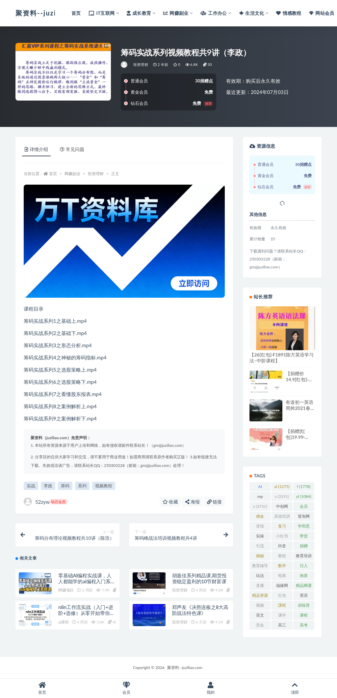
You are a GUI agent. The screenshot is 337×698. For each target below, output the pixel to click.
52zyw (45, 502)
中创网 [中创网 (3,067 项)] (282, 507)
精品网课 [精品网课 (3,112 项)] (304, 586)
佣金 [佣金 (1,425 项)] (260, 517)
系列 (82, 485)
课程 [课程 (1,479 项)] (303, 616)
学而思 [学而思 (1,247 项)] (304, 527)
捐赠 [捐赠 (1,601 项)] (303, 547)
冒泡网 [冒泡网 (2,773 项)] (304, 517)
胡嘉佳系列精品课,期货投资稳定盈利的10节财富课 (199, 578)
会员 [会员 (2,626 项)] (303, 507)
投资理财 (140, 64)
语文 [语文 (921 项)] (260, 616)
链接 (214, 501)
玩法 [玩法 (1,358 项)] (260, 576)
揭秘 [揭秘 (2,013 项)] (260, 557)
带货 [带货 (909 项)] (303, 537)
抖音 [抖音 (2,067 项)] (281, 547)
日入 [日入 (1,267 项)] (303, 566)
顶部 (295, 688)
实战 (31, 485)
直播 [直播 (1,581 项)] (260, 586)
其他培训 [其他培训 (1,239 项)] (282, 517)
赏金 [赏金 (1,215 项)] (260, 626)
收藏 (170, 501)
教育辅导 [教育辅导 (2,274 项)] (260, 566)
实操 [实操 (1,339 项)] (260, 537)
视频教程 (103, 485)
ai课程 (63, 622)
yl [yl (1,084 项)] (303, 496)
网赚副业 (72, 173)
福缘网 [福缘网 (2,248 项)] (282, 586)
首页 (53, 173)
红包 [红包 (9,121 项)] (281, 596)
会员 (126, 688)
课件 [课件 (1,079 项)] (281, 616)
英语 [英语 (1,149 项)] (303, 596)
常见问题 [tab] (72, 149)
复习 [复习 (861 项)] (281, 527)
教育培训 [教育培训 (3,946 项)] (304, 557)
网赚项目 (66, 590)
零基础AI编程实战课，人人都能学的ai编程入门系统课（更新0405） (87, 581)
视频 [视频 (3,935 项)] (260, 606)
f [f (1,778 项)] (303, 486)
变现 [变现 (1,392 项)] (260, 527)
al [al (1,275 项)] (282, 486)
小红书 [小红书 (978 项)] (282, 537)
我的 (210, 688)
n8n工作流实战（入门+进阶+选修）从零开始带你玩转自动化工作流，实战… (86, 613)
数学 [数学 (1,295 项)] (281, 566)
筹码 (65, 485)
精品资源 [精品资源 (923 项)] (260, 596)
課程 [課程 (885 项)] (281, 606)
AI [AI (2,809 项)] (260, 487)
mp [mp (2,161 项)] (260, 497)
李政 (48, 485)
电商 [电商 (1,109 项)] (281, 576)
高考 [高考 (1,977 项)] (303, 626)
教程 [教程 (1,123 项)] (281, 557)
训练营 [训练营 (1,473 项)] (304, 606)
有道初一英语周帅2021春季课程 (300, 408)
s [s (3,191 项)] (282, 496)
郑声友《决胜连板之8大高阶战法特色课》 (200, 610)
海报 (192, 501)
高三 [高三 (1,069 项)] (281, 626)
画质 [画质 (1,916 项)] (303, 576)
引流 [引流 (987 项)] (260, 547)
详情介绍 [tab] (36, 149)
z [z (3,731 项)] (260, 506)
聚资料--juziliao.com (184, 667)
